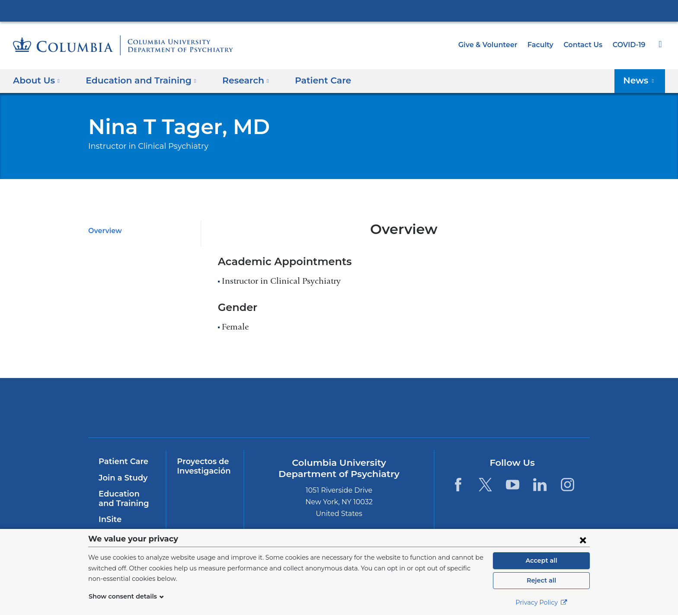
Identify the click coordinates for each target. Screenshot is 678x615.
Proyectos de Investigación (202, 466)
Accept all (541, 560)
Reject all (541, 580)
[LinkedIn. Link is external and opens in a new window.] (540, 484)
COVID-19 (630, 44)
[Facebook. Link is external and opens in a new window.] (458, 484)
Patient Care (307, 80)
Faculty (544, 44)
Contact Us (584, 44)
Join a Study (122, 478)
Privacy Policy (541, 602)
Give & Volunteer (494, 44)
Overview (103, 230)
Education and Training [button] (136, 80)
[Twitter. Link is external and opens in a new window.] (485, 484)
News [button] (641, 80)
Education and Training (125, 499)
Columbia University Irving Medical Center (339, 10)
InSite (109, 519)
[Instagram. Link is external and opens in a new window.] (567, 484)
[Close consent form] (583, 540)
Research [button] (235, 80)
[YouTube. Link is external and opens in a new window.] (512, 484)
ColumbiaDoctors (526, 407)
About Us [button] (36, 80)
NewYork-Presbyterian (277, 413)
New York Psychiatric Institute (401, 409)
